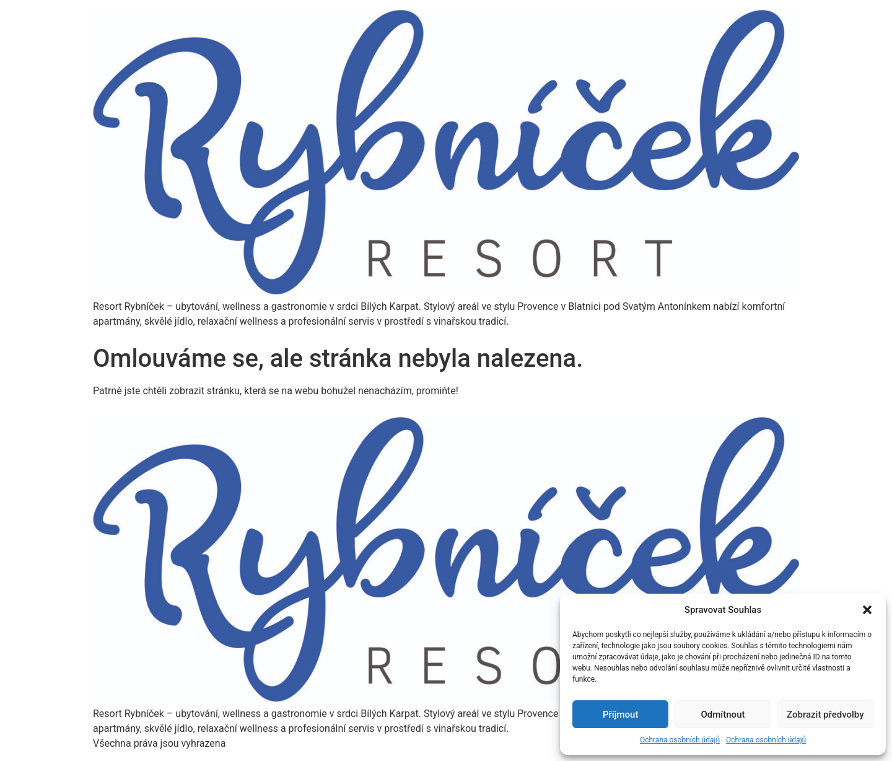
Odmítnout (723, 714)
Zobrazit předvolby (825, 714)
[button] (867, 610)
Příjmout (620, 714)
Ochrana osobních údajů (680, 740)
